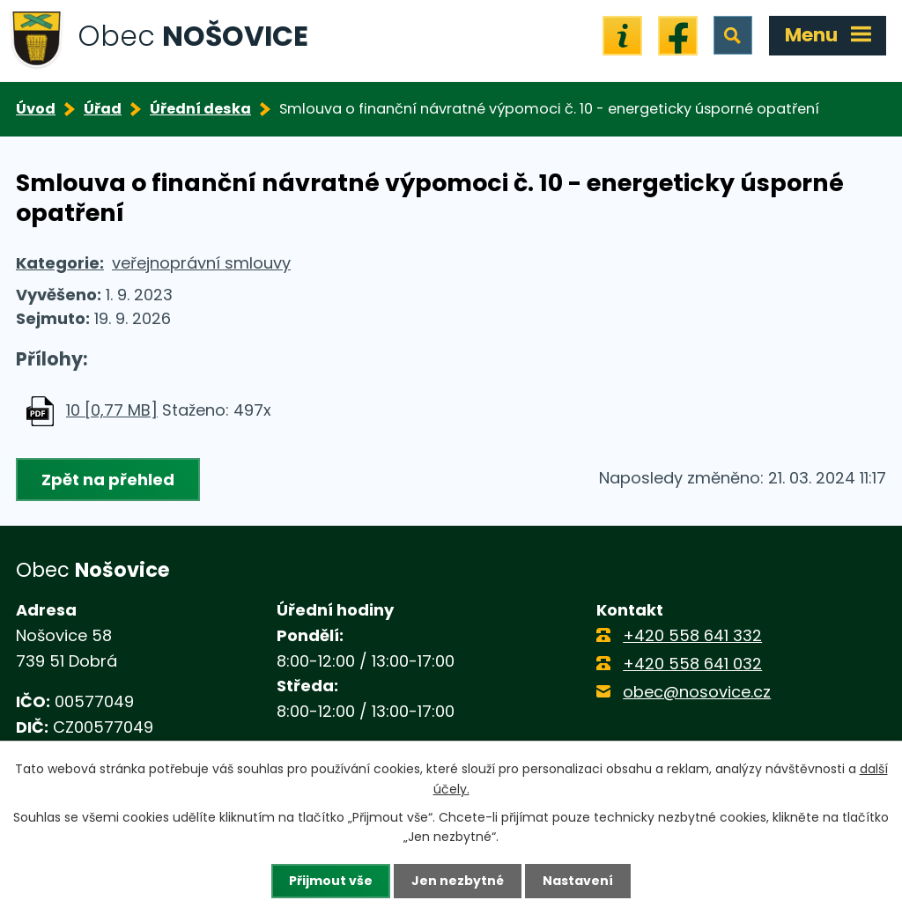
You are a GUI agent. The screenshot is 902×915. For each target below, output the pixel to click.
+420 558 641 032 (692, 664)
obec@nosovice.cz (697, 692)
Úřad (103, 109)
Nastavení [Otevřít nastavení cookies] (578, 880)
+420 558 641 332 (692, 635)
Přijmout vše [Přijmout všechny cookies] (331, 880)
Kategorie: (60, 263)
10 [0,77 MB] (112, 410)
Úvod (35, 109)
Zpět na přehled (107, 480)
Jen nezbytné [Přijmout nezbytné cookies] (457, 880)
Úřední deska (200, 109)
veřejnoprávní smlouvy (201, 263)
